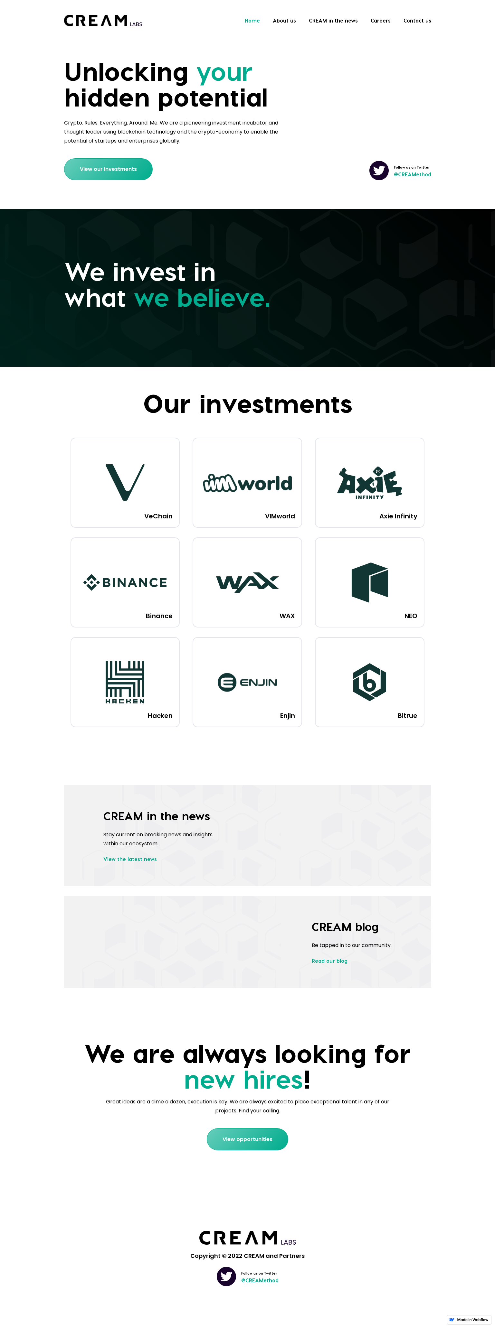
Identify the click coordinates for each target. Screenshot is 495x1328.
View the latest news (130, 859)
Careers (381, 20)
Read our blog (329, 961)
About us (284, 20)
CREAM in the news (333, 20)
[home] (103, 20)
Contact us (417, 20)
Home (252, 20)
